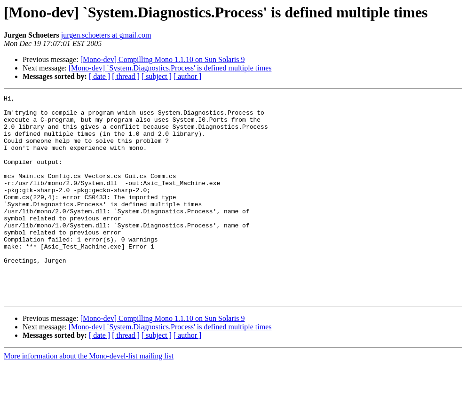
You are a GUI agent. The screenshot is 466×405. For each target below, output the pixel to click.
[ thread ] (126, 76)
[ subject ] (157, 76)
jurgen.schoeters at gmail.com (106, 35)
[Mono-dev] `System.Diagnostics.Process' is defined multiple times (170, 68)
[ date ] (99, 76)
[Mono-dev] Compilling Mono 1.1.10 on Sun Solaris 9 (162, 59)
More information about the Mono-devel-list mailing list (89, 397)
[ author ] (188, 76)
